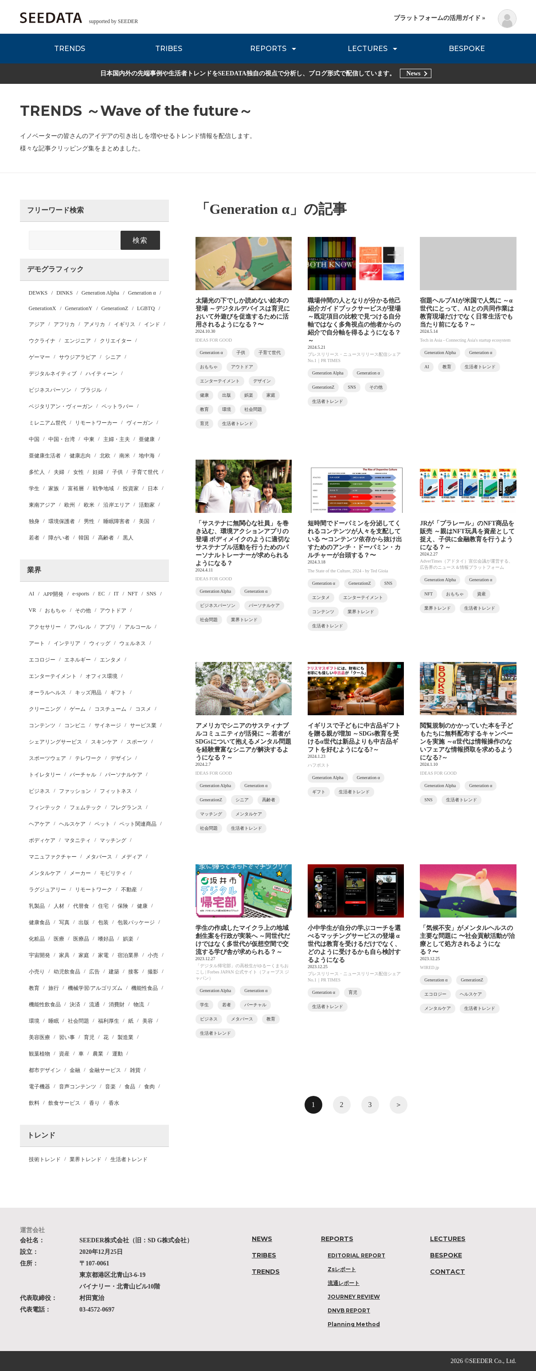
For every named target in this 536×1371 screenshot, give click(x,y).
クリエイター (116, 341)
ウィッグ (99, 643)
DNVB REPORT (349, 1310)
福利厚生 (108, 1021)
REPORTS (268, 48)
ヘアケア (39, 824)
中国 (34, 439)
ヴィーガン (139, 423)
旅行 (53, 988)
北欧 (105, 456)
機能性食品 (144, 988)
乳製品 (37, 906)
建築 (114, 972)
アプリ (108, 627)
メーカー (80, 873)
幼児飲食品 (67, 972)
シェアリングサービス (55, 742)
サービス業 (143, 725)
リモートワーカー (96, 423)
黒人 (128, 538)
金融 (75, 1070)
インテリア (67, 643)
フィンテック (45, 807)
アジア (37, 324)
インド (152, 324)
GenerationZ (114, 308)
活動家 (147, 505)
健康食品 (39, 922)
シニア (113, 357)
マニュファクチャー (53, 857)
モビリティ (113, 873)
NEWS (262, 1239)
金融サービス (105, 1070)
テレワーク (88, 758)
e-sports (80, 594)
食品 (130, 1086)
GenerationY (78, 308)
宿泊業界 (128, 955)
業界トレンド (86, 1159)
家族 (53, 488)
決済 (75, 1004)
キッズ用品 (88, 692)
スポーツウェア (47, 758)
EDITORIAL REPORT (356, 1255)
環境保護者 (61, 521)
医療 (59, 939)
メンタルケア (45, 873)
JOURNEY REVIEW (354, 1296)
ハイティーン (101, 373)
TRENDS (69, 48)
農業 (98, 1054)
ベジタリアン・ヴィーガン (61, 406)
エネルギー (77, 660)
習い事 (67, 1037)
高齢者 (106, 538)
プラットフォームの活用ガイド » (439, 18)
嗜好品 (106, 939)
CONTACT (447, 1272)
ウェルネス (132, 643)
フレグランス (126, 807)
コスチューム (110, 709)
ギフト (118, 692)
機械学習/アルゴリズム (95, 988)
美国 (144, 521)
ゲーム (78, 709)
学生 (34, 488)
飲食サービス (64, 1103)
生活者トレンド (129, 1159)
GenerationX (42, 308)
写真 (64, 922)
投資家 (131, 488)
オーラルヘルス (47, 692)
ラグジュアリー (47, 889)
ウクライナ (42, 341)
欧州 (69, 505)
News (414, 73)
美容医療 (39, 1037)
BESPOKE (467, 48)
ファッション (75, 791)
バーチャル (83, 775)
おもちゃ (55, 610)
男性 (89, 521)
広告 (94, 972)
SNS (151, 594)
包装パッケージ (136, 922)
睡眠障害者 (116, 521)
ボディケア (42, 840)
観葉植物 (39, 1054)
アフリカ (64, 324)
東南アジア (42, 505)
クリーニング (45, 709)
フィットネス (116, 791)
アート (37, 643)
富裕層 (76, 488)
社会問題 (78, 1021)
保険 (122, 906)
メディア (131, 857)
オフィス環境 (101, 676)
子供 (117, 472)
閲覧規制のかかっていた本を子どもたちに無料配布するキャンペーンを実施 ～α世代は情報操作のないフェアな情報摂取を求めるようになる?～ (466, 741)
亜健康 (147, 439)
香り (94, 1103)
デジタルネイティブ (53, 373)
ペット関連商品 (137, 824)
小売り (37, 972)
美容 (147, 1021)
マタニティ (77, 840)
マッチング (113, 840)
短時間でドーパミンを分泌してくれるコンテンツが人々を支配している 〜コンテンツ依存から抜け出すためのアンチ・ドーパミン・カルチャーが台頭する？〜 (355, 539)
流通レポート (344, 1283)
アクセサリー (45, 627)
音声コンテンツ (77, 1086)
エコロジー (42, 660)
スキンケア (104, 742)
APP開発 (53, 594)
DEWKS (38, 293)
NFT (133, 594)
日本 (153, 488)
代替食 (81, 906)
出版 (83, 922)
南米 (124, 456)
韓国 (83, 538)
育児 (89, 1037)
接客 (133, 972)
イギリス (124, 324)
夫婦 (59, 472)
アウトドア (113, 610)
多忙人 (37, 472)
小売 (153, 955)
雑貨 (135, 1070)
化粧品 (37, 939)
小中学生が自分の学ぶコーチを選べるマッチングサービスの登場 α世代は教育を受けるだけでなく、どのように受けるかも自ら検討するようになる (354, 944)
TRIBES (168, 48)
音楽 (110, 1086)
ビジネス (39, 791)
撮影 (153, 972)
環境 (34, 1021)
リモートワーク (93, 889)
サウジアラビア (77, 357)
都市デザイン (45, 1070)
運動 (117, 1054)
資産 (64, 1054)
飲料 (34, 1103)
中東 (89, 439)
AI (32, 594)
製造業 (125, 1037)
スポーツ (137, 742)
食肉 (149, 1086)
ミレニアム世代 (47, 423)
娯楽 (128, 939)
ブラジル (91, 390)
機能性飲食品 (45, 1004)
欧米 (89, 505)
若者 (34, 538)
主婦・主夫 (116, 439)
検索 (140, 240)
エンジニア (77, 341)
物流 (138, 1004)
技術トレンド (45, 1159)
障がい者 (59, 538)
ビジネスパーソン (50, 390)
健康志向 (80, 456)
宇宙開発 (39, 955)
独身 (34, 521)
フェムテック (86, 807)
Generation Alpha (100, 293)
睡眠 (53, 1021)
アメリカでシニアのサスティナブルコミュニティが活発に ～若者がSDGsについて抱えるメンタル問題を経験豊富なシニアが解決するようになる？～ (243, 741)
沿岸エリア (116, 505)
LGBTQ (146, 308)
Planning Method (354, 1324)
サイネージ (107, 725)
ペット (102, 824)
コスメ (143, 709)
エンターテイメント (53, 676)
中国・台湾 (61, 439)
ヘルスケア (72, 824)
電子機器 (39, 1086)
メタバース (99, 857)
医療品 (81, 939)
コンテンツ (42, 725)
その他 (83, 610)
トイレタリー (45, 775)
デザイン (121, 758)
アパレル (80, 627)
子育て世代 (145, 472)
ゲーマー (39, 357)
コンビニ (75, 725)
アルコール (138, 627)
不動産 (129, 889)
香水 (114, 1103)
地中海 (147, 456)
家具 (64, 955)
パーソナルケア (123, 775)
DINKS (64, 293)
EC (101, 594)
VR (32, 610)
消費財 (117, 1004)
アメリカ (94, 324)
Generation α (142, 293)
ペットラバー (117, 406)
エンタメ (110, 660)
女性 (78, 472)
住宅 (103, 906)
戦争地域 (103, 488)
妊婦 (98, 472)
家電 (103, 955)
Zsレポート (342, 1269)
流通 (94, 1004)
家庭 (83, 955)
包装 (103, 922)
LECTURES (367, 48)
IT (116, 594)
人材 (59, 906)
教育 (34, 988)
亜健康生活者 (45, 456)
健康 (142, 906)
